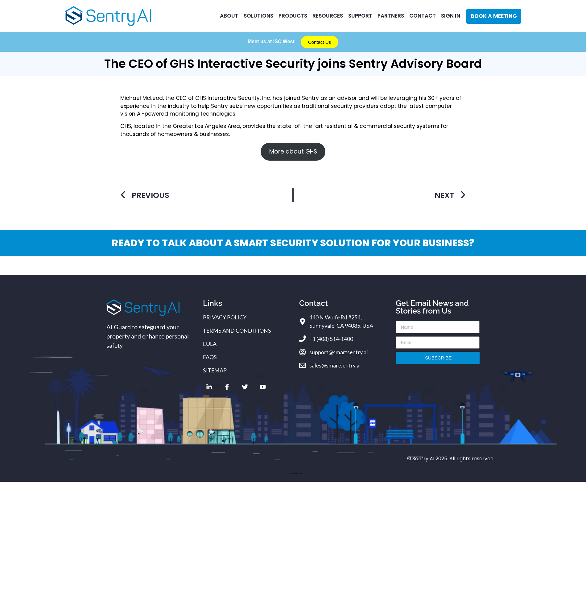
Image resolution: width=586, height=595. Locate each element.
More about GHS (293, 151)
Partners (391, 15)
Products (293, 15)
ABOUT (229, 15)
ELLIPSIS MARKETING (295, 473)
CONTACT (422, 15)
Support (360, 15)
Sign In (450, 15)
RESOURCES (327, 15)
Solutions (258, 15)
